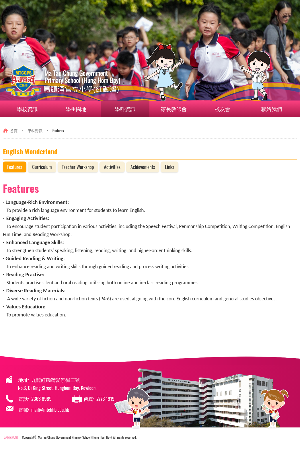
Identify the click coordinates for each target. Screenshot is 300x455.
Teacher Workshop (78, 166)
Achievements (142, 166)
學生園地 (79, 108)
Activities (112, 166)
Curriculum (42, 166)
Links (169, 166)
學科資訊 (128, 108)
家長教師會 (177, 108)
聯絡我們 (269, 108)
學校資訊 (31, 108)
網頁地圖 (11, 437)
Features (14, 166)
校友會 (226, 108)
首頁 (13, 130)
